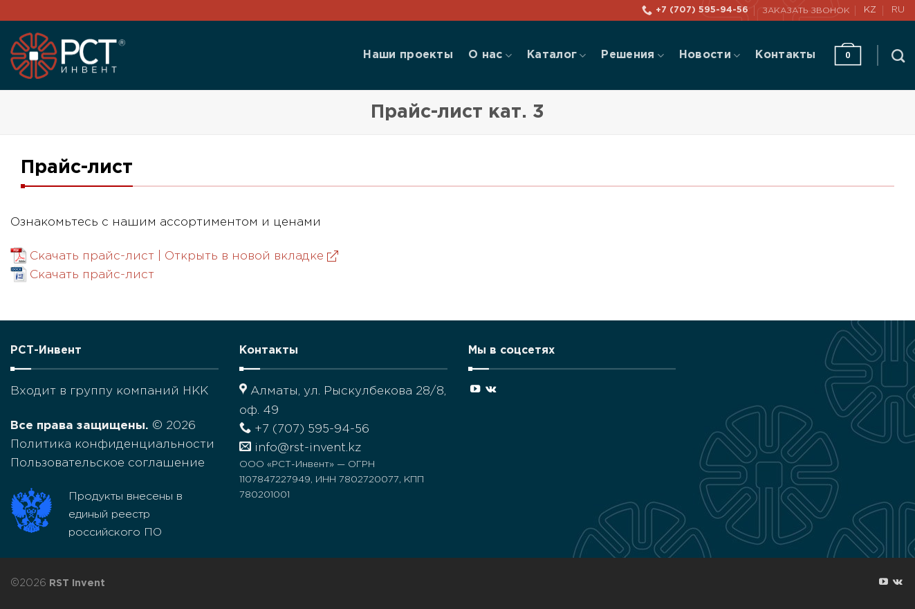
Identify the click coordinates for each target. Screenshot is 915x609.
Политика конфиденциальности (112, 444)
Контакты (785, 55)
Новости (709, 55)
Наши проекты (408, 55)
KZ (870, 10)
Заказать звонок (806, 11)
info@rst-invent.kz (300, 448)
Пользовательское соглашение (107, 463)
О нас (490, 55)
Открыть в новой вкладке (251, 256)
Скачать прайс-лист (92, 275)
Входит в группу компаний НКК (109, 391)
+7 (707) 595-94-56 (304, 429)
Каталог (556, 55)
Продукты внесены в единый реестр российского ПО (125, 514)
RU (898, 10)
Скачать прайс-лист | (184, 256)
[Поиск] (898, 56)
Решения (632, 55)
